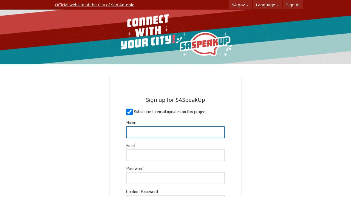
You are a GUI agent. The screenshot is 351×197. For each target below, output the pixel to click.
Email (130, 145)
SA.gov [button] (240, 4)
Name (131, 122)
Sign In (293, 4)
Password (134, 168)
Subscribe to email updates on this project (170, 111)
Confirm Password (142, 191)
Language (267, 4)
